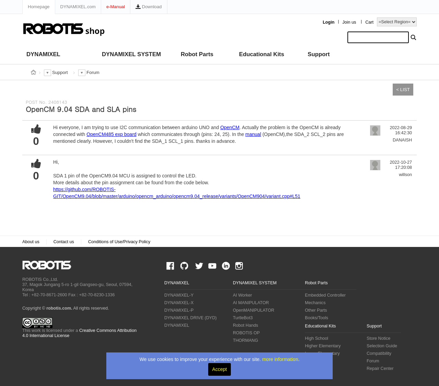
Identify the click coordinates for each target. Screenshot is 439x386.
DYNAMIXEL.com (78, 6)
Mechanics (315, 302)
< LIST (403, 89)
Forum (373, 361)
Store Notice (378, 338)
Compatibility (379, 353)
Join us (349, 22)
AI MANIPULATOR (251, 302)
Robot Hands (245, 325)
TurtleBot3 (243, 317)
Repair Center (380, 368)
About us (30, 241)
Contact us (64, 241)
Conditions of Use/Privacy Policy (119, 241)
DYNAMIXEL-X (178, 302)
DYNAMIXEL (43, 54)
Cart (369, 22)
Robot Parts (197, 54)
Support (319, 54)
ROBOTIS (49, 265)
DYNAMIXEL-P (178, 310)
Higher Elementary (323, 346)
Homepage (39, 6)
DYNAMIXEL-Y (178, 295)
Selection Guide (382, 346)
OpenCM (229, 127)
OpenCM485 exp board (111, 134)
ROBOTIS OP (246, 333)
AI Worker (242, 295)
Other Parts (316, 310)
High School (316, 338)
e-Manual (115, 6)
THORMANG (245, 340)
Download (148, 6)
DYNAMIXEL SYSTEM (131, 54)
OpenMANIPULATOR (253, 310)
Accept (219, 369)
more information (280, 359)
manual (253, 134)
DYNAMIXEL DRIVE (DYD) (190, 317)
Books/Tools (316, 317)
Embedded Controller (325, 295)
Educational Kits (261, 54)
